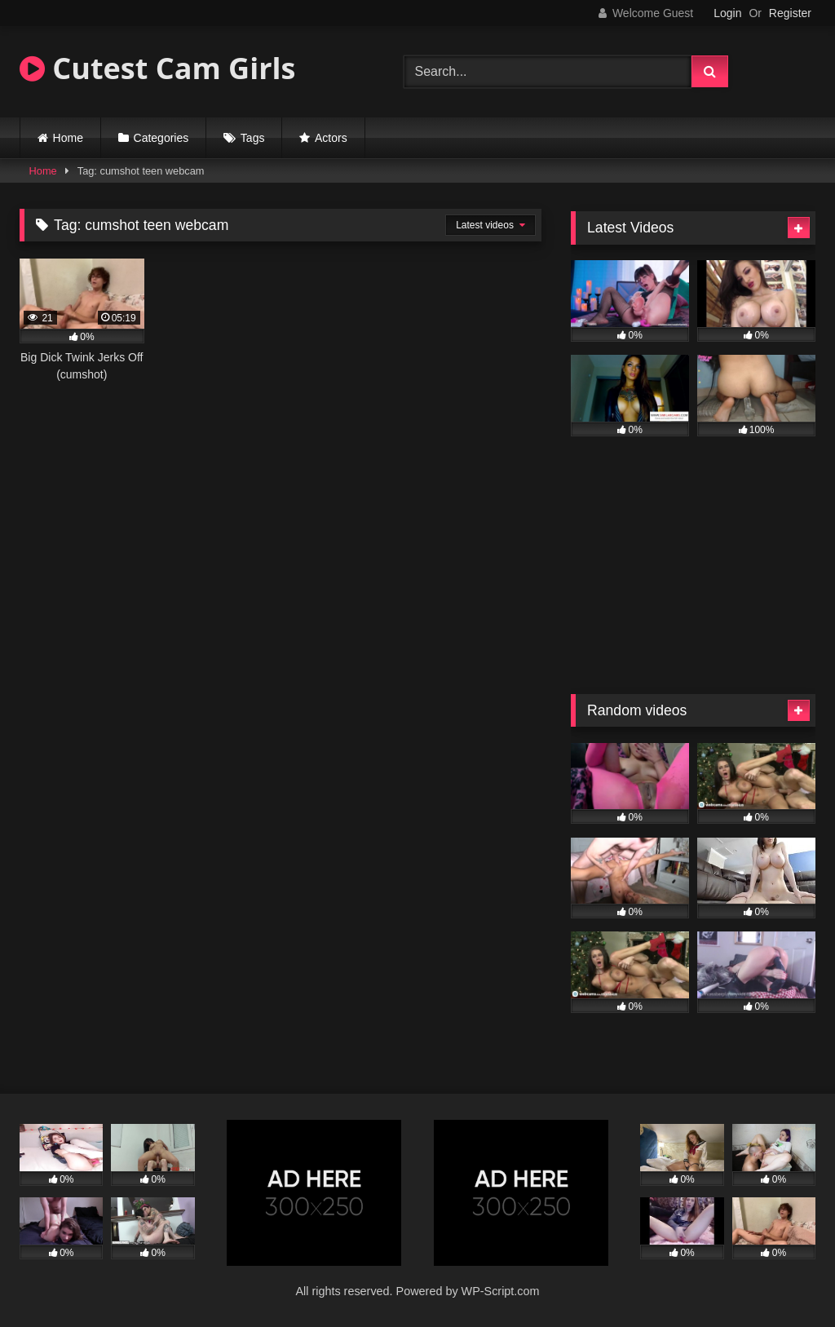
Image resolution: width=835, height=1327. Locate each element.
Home (68, 137)
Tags (253, 137)
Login (727, 13)
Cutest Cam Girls (157, 68)
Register (790, 13)
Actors (331, 137)
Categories (161, 137)
